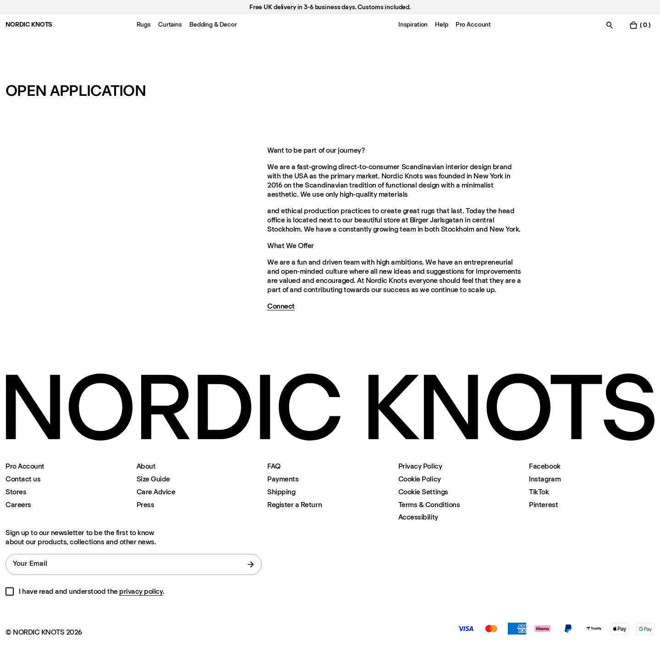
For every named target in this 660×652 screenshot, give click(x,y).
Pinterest (543, 504)
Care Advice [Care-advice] (156, 491)
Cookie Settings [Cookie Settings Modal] (423, 491)
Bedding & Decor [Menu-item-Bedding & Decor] (213, 24)
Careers (18, 504)
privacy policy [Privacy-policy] (141, 591)
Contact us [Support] (23, 479)
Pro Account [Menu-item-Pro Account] (473, 24)
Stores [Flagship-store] (16, 491)
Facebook (544, 466)
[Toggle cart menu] (640, 25)
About (146, 466)
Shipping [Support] (281, 491)
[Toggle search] (609, 25)
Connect (281, 306)
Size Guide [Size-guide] (153, 479)
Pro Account (25, 466)
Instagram (545, 479)
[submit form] (251, 564)
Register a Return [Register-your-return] (294, 504)
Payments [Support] (282, 479)
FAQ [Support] (273, 466)
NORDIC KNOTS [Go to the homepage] (29, 24)
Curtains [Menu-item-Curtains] (170, 24)
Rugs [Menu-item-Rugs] (144, 24)
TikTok (539, 491)
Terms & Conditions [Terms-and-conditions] (429, 504)
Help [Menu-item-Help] (441, 24)
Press (145, 504)
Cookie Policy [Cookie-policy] (419, 479)
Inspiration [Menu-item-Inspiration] (413, 24)
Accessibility (418, 517)
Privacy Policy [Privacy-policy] (420, 466)
